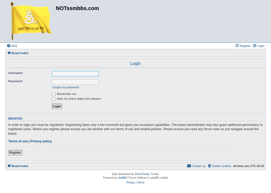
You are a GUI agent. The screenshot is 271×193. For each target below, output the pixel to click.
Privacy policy (41, 141)
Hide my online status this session (76, 98)
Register (15, 153)
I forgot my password (65, 87)
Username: (15, 72)
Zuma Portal (142, 174)
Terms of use (18, 141)
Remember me (64, 93)
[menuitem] (12, 46)
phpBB (122, 177)
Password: (15, 81)
